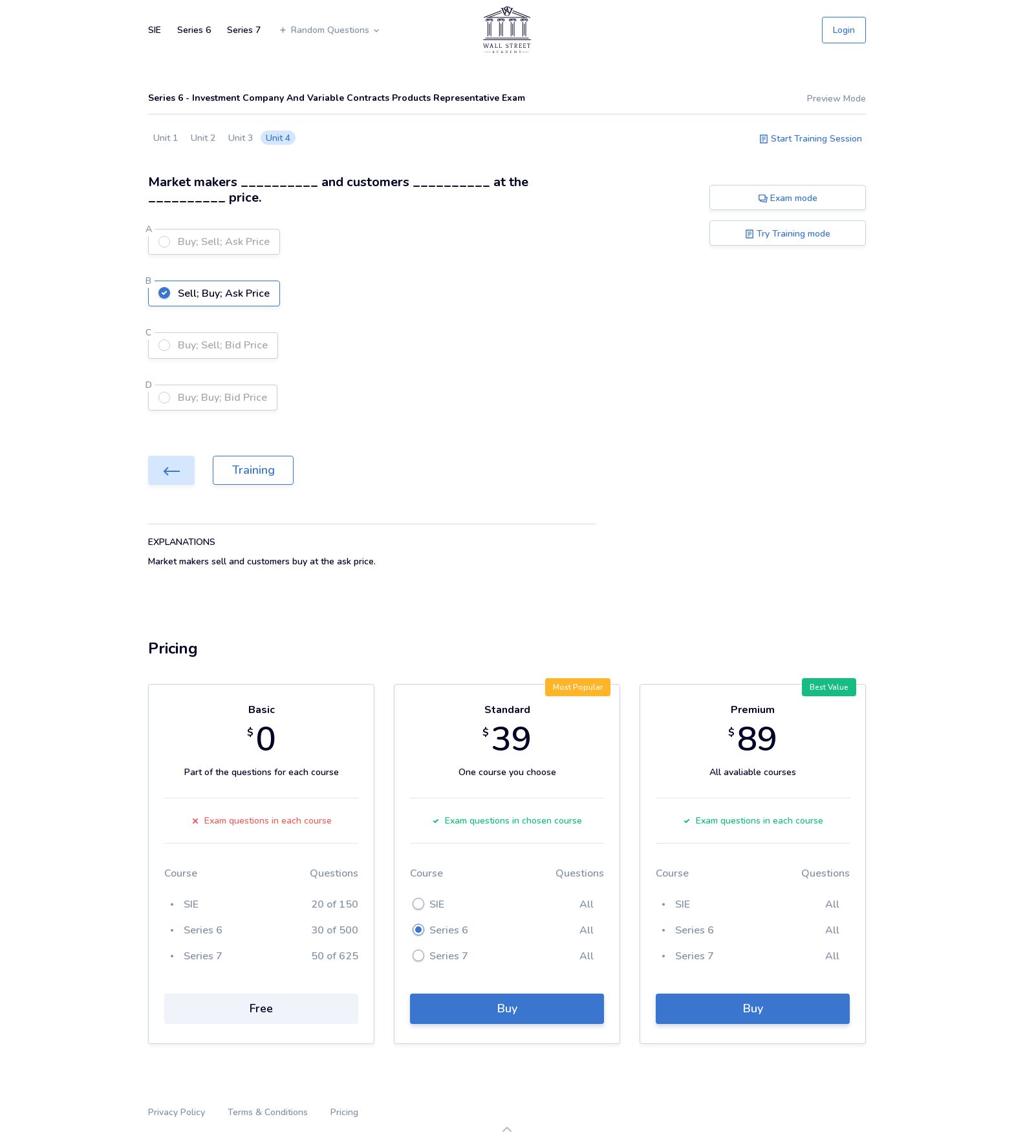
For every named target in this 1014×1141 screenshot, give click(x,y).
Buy (507, 1008)
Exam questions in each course (261, 821)
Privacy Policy (176, 1112)
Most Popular (578, 687)
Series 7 (244, 30)
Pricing (344, 1112)
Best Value (829, 687)
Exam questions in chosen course (507, 821)
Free (261, 1008)
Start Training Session (810, 139)
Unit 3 (240, 138)
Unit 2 (203, 138)
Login (844, 30)
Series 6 (194, 30)
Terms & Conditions (268, 1112)
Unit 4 (278, 138)
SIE (154, 30)
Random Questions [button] (329, 30)
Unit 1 (165, 138)
